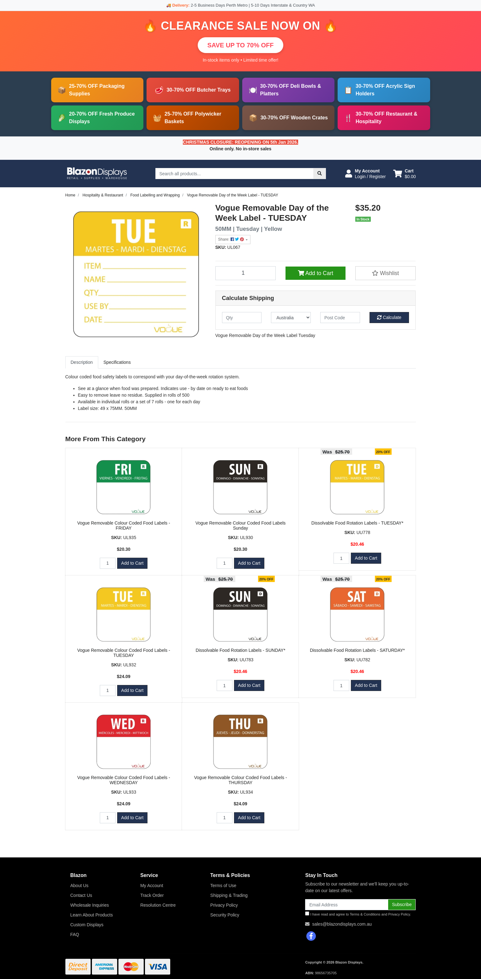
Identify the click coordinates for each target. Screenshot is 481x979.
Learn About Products (91, 914)
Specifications (117, 362)
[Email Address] (346, 904)
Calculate (389, 317)
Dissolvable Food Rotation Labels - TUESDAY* (357, 523)
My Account (151, 885)
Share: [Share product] (231, 239)
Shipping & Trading (229, 895)
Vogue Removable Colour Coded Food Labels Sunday (240, 525)
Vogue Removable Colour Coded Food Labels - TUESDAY (123, 653)
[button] (365, 173)
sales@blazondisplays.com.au (342, 924)
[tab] (81, 362)
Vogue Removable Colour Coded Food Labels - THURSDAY (240, 780)
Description (82, 362)
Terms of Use (223, 885)
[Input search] (234, 173)
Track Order (152, 895)
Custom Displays (87, 924)
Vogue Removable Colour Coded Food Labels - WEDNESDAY (123, 780)
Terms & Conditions (365, 914)
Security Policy (224, 914)
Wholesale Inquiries (89, 905)
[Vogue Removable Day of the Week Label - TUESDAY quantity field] (245, 273)
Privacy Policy (224, 905)
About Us (79, 885)
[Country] (291, 317)
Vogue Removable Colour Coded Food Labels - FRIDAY (123, 525)
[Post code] (340, 317)
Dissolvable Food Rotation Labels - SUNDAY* (241, 650)
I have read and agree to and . (358, 913)
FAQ (74, 934)
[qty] (242, 317)
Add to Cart (315, 273)
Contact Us (81, 895)
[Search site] (319, 173)
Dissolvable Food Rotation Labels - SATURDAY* (357, 650)
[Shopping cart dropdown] (404, 173)
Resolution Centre (158, 905)
